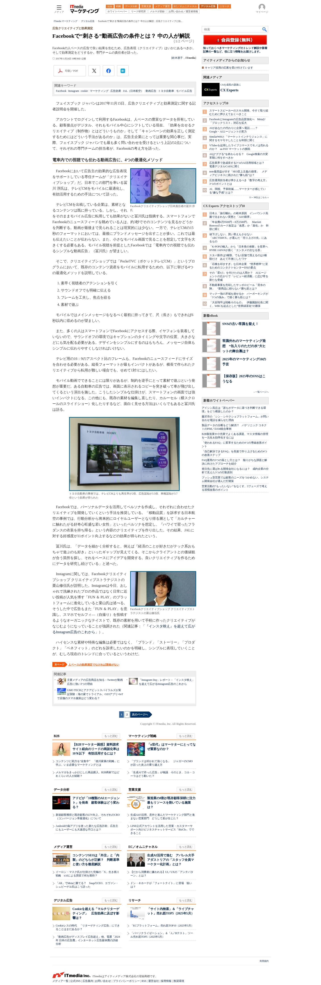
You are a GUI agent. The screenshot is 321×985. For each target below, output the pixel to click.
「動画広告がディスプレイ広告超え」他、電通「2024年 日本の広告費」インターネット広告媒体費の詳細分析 (88, 940)
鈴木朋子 (177, 57)
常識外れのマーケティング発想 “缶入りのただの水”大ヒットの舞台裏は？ (244, 346)
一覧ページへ (262, 392)
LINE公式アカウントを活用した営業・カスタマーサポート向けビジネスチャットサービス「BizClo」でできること (162, 829)
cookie (84, 90)
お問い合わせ (103, 981)
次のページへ (140, 714)
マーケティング (99, 90)
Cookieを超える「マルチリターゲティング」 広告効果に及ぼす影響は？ (95, 913)
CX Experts (229, 90)
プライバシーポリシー (126, 981)
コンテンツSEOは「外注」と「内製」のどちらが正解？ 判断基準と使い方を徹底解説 (95, 860)
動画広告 (151, 90)
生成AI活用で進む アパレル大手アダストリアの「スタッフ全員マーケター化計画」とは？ (170, 860)
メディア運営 (63, 847)
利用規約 (264, 961)
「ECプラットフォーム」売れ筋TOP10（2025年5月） (162, 925)
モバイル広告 (184, 90)
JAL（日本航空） (133, 90)
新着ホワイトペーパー (219, 400)
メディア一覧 (60, 981)
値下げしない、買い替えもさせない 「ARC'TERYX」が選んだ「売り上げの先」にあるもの (238, 238)
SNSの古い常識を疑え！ (240, 324)
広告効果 (115, 90)
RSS (144, 981)
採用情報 (166, 981)
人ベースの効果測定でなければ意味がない (93, 664)
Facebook (61, 90)
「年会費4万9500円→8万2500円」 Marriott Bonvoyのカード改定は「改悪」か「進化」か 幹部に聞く (239, 225)
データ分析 (61, 789)
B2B (57, 736)
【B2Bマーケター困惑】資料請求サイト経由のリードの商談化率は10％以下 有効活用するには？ (95, 749)
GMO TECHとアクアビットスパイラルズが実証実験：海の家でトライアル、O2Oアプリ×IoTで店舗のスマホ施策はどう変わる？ (90, 694)
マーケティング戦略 (142, 736)
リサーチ (134, 900)
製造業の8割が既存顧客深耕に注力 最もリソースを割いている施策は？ (173, 802)
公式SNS (75, 981)
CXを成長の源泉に (230, 84)
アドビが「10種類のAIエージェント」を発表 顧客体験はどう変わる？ (96, 802)
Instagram (73, 90)
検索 (264, 29)
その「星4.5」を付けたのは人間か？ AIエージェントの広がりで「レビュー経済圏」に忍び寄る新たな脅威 (238, 276)
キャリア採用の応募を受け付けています (229, 67)
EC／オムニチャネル (143, 847)
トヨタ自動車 (166, 90)
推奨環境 (178, 981)
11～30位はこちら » (259, 197)
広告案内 (87, 981)
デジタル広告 (63, 900)
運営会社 (153, 981)
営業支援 (134, 789)
